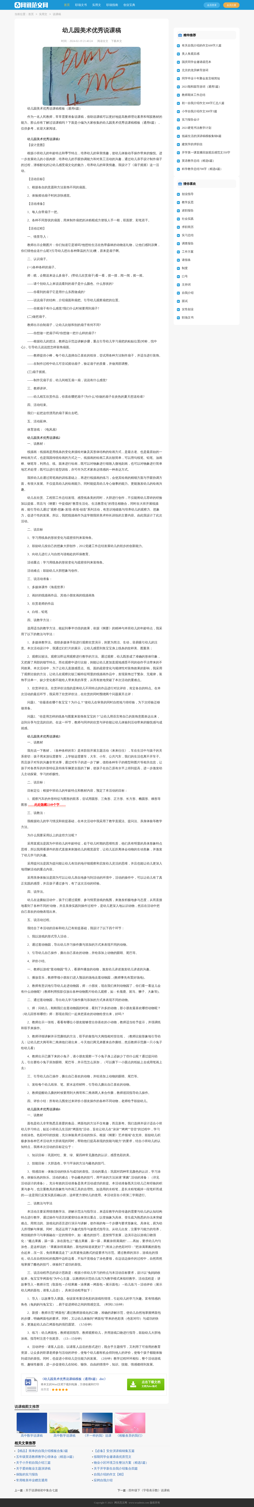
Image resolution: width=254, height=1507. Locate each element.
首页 (67, 4)
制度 (185, 268)
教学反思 (188, 202)
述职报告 (188, 210)
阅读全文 (102, 41)
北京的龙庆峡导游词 (195, 70)
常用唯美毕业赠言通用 (31, 1480)
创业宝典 (129, 4)
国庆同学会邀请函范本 (196, 62)
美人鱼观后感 (190, 53)
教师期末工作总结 (193, 94)
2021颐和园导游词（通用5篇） (202, 86)
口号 (185, 276)
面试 (185, 301)
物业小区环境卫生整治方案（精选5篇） (121, 1462)
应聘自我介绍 (103, 1480)
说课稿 (57, 14)
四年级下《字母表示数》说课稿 (149, 1490)
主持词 (186, 284)
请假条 (186, 259)
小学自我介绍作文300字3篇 (199, 111)
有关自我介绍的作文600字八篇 (202, 45)
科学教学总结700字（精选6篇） (202, 169)
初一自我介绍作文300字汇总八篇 (203, 103)
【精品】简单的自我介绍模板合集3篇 (42, 1451)
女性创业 (188, 309)
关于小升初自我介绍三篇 (33, 1462)
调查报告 (188, 243)
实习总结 (188, 235)
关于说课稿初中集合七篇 (41, 1490)
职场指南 (112, 4)
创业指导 (188, 194)
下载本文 (116, 41)
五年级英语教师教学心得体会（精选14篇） (46, 1456)
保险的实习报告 (27, 1474)
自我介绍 (188, 292)
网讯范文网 (120, 1502)
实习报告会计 (190, 119)
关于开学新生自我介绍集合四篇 (116, 1468)
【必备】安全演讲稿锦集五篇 (114, 1451)
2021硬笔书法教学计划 (196, 127)
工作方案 (188, 251)
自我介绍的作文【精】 (109, 1474)
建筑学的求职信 (192, 144)
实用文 (96, 4)
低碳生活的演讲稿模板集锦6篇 (202, 136)
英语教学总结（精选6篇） (199, 160)
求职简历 (188, 227)
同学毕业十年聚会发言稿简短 (201, 78)
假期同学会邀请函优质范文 (112, 1456)
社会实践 (188, 218)
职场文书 (81, 4)
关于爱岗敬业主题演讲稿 (33, 1468)
